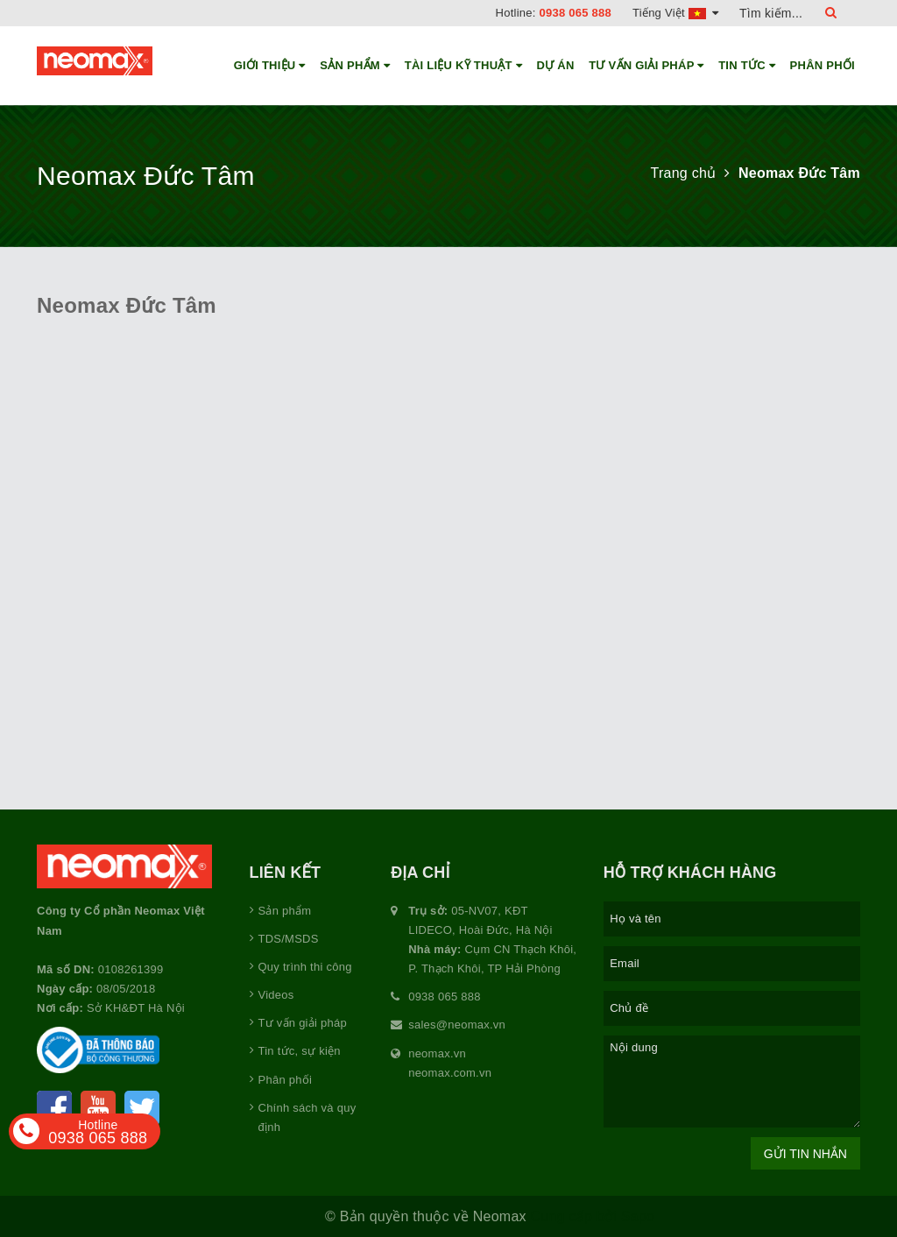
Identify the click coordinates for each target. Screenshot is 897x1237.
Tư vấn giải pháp (646, 65)
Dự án (556, 65)
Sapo (637, 1216)
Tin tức (746, 65)
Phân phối (822, 65)
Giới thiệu (270, 65)
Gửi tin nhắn (805, 1154)
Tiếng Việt (675, 12)
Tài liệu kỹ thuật (463, 65)
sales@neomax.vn (456, 1024)
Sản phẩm (355, 65)
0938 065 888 (576, 12)
